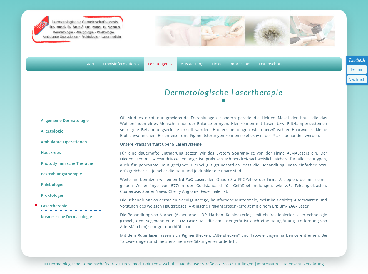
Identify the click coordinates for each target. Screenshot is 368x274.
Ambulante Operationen (64, 142)
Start (90, 63)
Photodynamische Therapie (67, 163)
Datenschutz (270, 63)
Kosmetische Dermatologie (66, 216)
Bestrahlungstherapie (61, 173)
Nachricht (358, 79)
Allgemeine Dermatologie (65, 120)
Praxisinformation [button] (121, 63)
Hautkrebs (51, 152)
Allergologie (52, 131)
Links (216, 63)
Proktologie (52, 195)
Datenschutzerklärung (303, 263)
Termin (357, 69)
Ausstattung (192, 63)
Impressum (240, 63)
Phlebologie (52, 184)
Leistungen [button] (160, 63)
